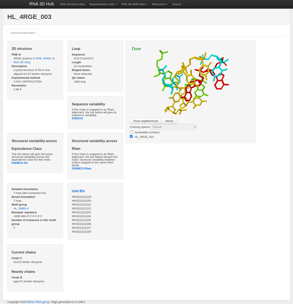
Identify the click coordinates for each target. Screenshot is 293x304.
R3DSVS (77, 118)
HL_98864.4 (21, 208)
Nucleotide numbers (145, 132)
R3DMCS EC (20, 162)
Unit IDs (78, 191)
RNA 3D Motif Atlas (133, 4)
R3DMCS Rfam (81, 168)
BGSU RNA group (38, 302)
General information (23, 32)
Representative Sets (102, 4)
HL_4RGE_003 (142, 136)
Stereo (169, 121)
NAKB (47, 58)
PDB (38, 58)
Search (176, 4)
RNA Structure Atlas (72, 4)
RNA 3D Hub (41, 4)
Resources (158, 4)
